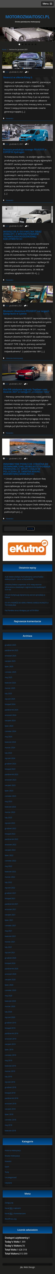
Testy (7, 1172)
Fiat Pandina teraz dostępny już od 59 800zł (21, 610)
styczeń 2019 (10, 1082)
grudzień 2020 (10, 958)
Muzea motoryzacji (12, 1156)
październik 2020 (11, 968)
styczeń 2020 (10, 1017)
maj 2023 (8, 801)
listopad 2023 (10, 769)
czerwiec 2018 (10, 1120)
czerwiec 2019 (10, 1055)
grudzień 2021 (10, 893)
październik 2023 (11, 774)
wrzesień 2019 (10, 1039)
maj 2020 (8, 995)
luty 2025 (8, 693)
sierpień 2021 (10, 915)
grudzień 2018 (10, 1087)
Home (4, 49)
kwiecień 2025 (10, 683)
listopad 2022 (10, 834)
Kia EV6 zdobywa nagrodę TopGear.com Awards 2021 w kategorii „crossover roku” (26, 391)
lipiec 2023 (9, 790)
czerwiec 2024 (10, 731)
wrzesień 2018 (10, 1103)
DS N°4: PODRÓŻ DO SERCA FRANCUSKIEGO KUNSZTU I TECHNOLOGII (27, 603)
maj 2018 (8, 1125)
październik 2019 (11, 1033)
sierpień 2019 (10, 1044)
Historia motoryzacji (14, 358)
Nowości (9, 118)
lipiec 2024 (9, 726)
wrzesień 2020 (10, 974)
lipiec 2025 (9, 666)
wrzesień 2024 (10, 715)
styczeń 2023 (10, 823)
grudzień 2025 (10, 645)
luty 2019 (8, 1076)
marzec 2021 (10, 942)
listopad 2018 (10, 1093)
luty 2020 (8, 1012)
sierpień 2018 (10, 1109)
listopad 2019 (10, 1028)
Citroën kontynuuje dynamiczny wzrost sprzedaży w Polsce (25, 596)
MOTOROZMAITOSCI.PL (27, 17)
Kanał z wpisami (13, 1208)
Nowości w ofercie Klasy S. (18, 77)
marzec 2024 (10, 747)
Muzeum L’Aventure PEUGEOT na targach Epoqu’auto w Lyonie (26, 312)
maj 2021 (8, 931)
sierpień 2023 (10, 785)
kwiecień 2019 (10, 1066)
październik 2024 (11, 710)
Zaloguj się (9, 1203)
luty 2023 (8, 817)
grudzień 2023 (10, 763)
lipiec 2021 (9, 920)
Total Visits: (11, 1249)
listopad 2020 (10, 963)
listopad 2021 (10, 898)
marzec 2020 (10, 1006)
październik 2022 (11, 839)
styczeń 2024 (10, 758)
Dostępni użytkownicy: (17, 1237)
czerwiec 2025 (10, 672)
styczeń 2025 (10, 699)
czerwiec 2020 (10, 990)
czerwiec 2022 (10, 861)
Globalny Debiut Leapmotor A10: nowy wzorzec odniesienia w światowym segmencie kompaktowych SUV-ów (25, 586)
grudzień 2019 (10, 1022)
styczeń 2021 (10, 952)
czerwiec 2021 (10, 925)
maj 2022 (8, 866)
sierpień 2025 (10, 661)
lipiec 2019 (9, 1049)
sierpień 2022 (10, 850)
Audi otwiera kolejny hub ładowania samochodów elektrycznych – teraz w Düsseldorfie (24, 578)
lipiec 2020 (9, 985)
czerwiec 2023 (10, 796)
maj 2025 (8, 677)
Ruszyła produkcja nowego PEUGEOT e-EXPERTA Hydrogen (25, 151)
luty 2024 (8, 753)
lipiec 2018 (9, 1114)
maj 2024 (8, 736)
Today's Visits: (12, 1241)
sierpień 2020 (10, 979)
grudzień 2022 (10, 828)
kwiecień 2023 (10, 807)
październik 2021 (11, 904)
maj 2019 (8, 1060)
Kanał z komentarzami (15, 1213)
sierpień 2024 (10, 720)
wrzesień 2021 (10, 909)
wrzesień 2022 (10, 844)
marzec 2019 (10, 1071)
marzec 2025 (10, 688)
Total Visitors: (12, 1253)
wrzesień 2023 (10, 780)
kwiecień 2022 (10, 871)
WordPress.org (10, 1219)
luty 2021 (8, 947)
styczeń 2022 (10, 888)
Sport (7, 1166)
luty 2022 (8, 882)
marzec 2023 (10, 812)
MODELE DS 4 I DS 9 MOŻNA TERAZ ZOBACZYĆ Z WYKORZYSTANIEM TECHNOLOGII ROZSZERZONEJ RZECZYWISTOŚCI (22, 235)
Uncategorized (10, 1177)
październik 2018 (11, 1098)
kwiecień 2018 (10, 1130)
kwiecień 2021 (10, 936)
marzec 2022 (10, 877)
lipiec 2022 (9, 855)
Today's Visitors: (13, 1245)
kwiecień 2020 (10, 1001)
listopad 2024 (10, 704)
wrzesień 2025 (10, 656)
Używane (8, 1183)
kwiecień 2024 (10, 742)
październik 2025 (11, 650)
